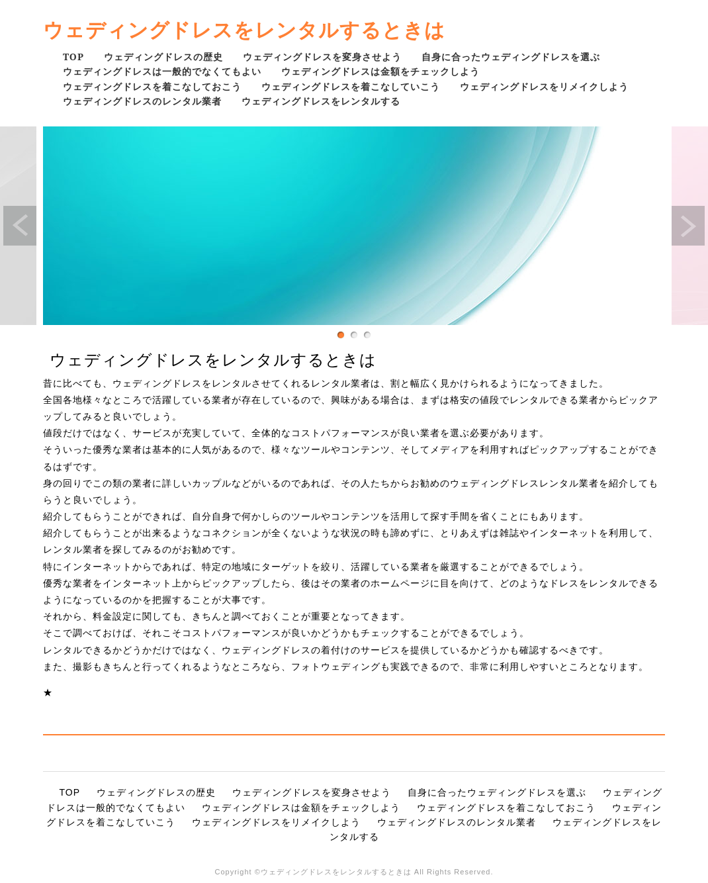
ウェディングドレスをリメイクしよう (544, 86)
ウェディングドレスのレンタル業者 (142, 101)
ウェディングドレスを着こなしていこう (350, 86)
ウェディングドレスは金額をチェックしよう (380, 71)
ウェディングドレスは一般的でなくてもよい (162, 71)
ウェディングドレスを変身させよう (322, 56)
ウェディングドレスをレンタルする (321, 101)
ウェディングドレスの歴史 (163, 56)
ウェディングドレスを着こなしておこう (152, 86)
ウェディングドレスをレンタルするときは (244, 29)
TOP (73, 56)
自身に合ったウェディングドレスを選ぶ (510, 56)
